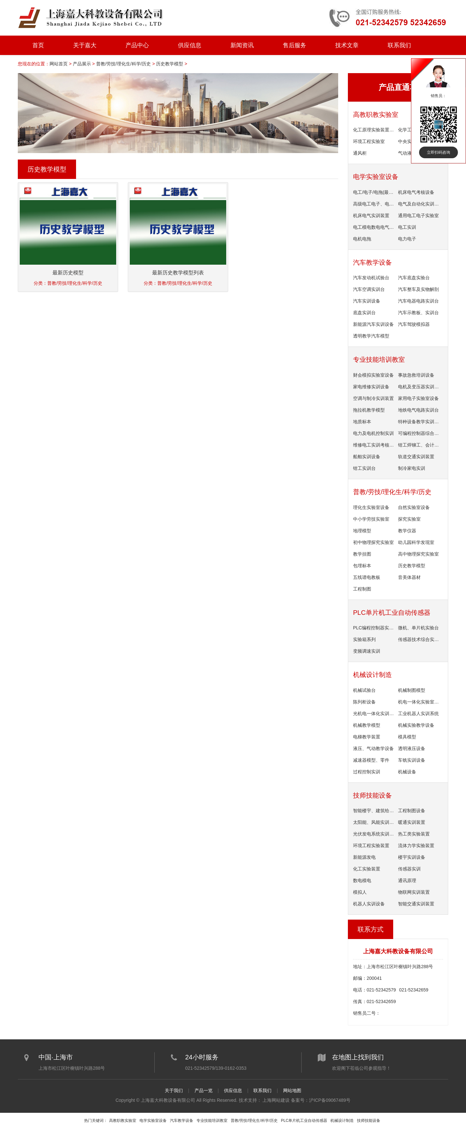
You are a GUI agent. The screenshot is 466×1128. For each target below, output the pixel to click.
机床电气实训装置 (371, 215)
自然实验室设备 (414, 507)
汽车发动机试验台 (371, 277)
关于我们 (174, 1090)
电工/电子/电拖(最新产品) (374, 192)
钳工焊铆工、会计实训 (419, 445)
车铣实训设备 (411, 760)
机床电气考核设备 (416, 192)
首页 (38, 45)
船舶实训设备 (366, 456)
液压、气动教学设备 (373, 748)
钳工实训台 (364, 468)
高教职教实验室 (375, 114)
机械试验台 (364, 690)
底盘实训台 (364, 312)
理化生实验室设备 (371, 507)
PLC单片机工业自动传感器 (391, 612)
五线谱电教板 (366, 577)
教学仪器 (407, 530)
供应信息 (189, 45)
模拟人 (360, 892)
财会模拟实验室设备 (373, 375)
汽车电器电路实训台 (418, 301)
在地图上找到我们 (358, 1056)
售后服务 (294, 45)
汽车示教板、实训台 (418, 312)
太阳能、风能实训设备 (374, 822)
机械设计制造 (372, 674)
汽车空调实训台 (369, 289)
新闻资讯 (242, 45)
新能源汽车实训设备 (373, 324)
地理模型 (362, 530)
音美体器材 (409, 577)
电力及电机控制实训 (373, 433)
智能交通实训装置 (416, 903)
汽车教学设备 (372, 262)
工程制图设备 (411, 810)
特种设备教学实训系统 (419, 421)
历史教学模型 (169, 63)
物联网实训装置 (414, 892)
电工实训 (407, 227)
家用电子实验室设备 (418, 398)
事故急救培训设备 (416, 375)
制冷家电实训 (411, 468)
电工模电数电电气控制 (374, 227)
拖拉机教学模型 (369, 410)
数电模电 (362, 880)
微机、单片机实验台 (418, 627)
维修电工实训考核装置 (374, 445)
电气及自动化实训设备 (419, 203)
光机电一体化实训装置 (374, 713)
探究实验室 (409, 519)
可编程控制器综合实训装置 (419, 433)
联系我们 (399, 45)
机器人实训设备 (369, 903)
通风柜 (360, 153)
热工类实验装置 (414, 833)
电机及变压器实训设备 (419, 386)
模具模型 (407, 736)
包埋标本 (362, 565)
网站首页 (59, 63)
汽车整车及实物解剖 (418, 289)
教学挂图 (362, 554)
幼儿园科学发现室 (416, 542)
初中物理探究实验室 (373, 542)
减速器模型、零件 (371, 760)
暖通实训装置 (411, 822)
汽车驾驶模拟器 (414, 324)
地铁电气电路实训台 (418, 410)
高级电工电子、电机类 (374, 203)
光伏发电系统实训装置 (374, 833)
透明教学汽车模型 (371, 335)
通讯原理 (407, 880)
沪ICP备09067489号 (329, 1099)
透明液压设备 (411, 748)
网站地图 (292, 1090)
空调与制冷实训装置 (373, 398)
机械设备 (407, 771)
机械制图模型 (411, 690)
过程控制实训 (366, 771)
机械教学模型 (366, 725)
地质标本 (362, 421)
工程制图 (362, 589)
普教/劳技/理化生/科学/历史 (123, 63)
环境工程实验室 (369, 141)
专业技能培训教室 (379, 359)
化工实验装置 (366, 868)
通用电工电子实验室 (418, 215)
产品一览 (203, 1090)
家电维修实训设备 (371, 386)
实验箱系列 (364, 639)
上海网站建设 (276, 1099)
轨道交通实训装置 (416, 456)
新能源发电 (364, 857)
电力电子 (407, 238)
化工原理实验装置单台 (374, 129)
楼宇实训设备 (411, 857)
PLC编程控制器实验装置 (374, 627)
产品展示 (82, 63)
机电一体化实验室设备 (419, 701)
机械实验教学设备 (416, 725)
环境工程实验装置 (371, 845)
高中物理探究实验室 (418, 554)
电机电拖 (362, 238)
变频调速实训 (366, 651)
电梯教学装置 (366, 736)
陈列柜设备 (364, 701)
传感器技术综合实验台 (419, 639)
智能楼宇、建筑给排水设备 (374, 810)
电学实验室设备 (375, 176)
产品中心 (137, 45)
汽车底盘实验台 (414, 277)
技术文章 (347, 45)
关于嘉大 (84, 45)
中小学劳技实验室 (371, 519)
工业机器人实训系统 (418, 713)
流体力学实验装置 (416, 845)
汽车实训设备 (366, 301)
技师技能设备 (372, 795)
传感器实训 (409, 868)
